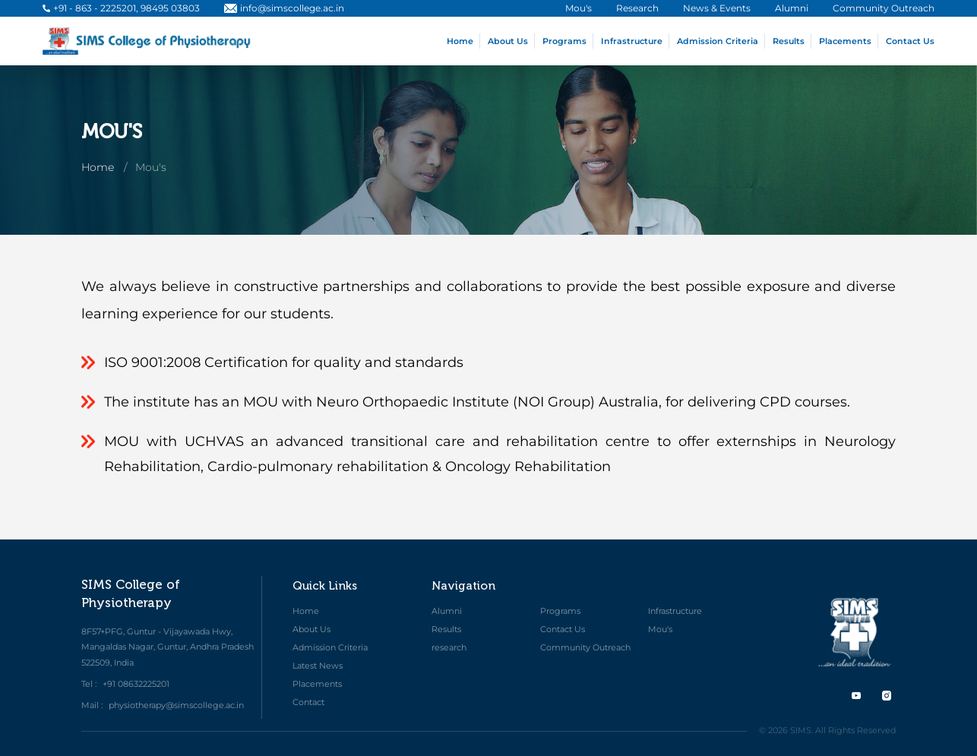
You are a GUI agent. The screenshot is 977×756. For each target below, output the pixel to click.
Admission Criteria (717, 41)
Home (460, 41)
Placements (845, 41)
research (449, 647)
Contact (308, 702)
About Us (508, 41)
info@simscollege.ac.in (284, 8)
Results (789, 41)
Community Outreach (585, 647)
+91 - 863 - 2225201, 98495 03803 (121, 8)
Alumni (447, 611)
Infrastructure (631, 41)
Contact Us (910, 41)
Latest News (317, 665)
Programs (564, 41)
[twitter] (856, 695)
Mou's (660, 629)
